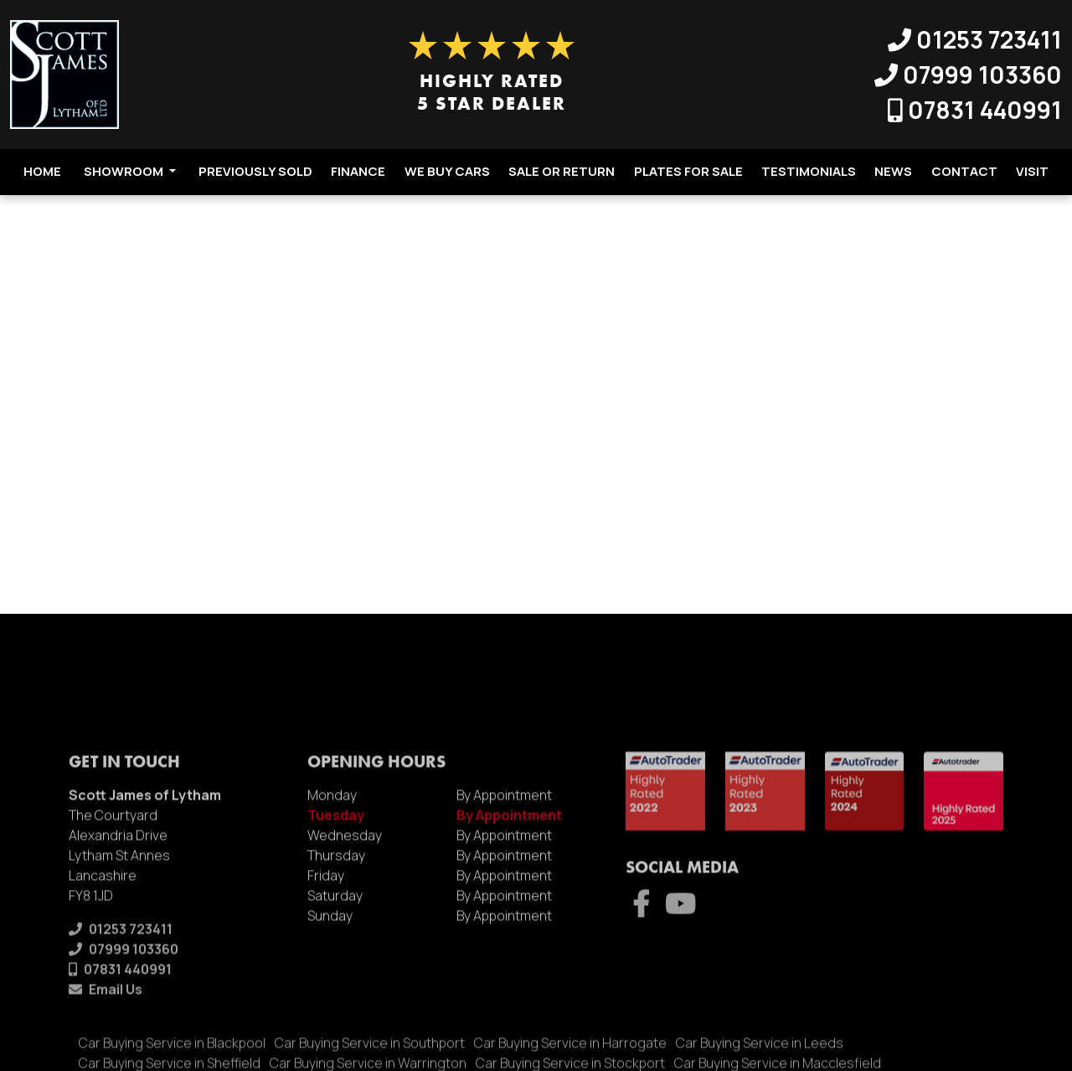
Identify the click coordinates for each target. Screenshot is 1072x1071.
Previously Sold (255, 171)
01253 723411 (975, 39)
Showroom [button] (130, 171)
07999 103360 (968, 74)
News (893, 171)
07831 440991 (975, 110)
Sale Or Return (561, 171)
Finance (358, 171)
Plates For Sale (688, 171)
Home (42, 171)
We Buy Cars (447, 171)
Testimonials (808, 171)
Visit (1032, 171)
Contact (964, 171)
